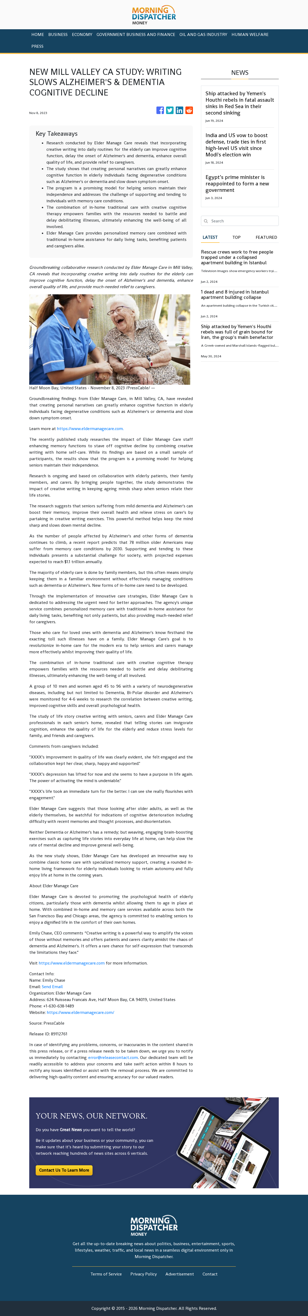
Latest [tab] (210, 237)
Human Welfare (250, 34)
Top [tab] (236, 237)
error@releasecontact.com (113, 1057)
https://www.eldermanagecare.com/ (80, 1012)
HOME (37, 34)
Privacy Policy (143, 1274)
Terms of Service (106, 1274)
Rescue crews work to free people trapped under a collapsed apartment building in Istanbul (237, 257)
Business (58, 34)
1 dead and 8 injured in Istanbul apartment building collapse (235, 294)
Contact (210, 1274)
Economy (82, 34)
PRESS (37, 46)
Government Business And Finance (136, 34)
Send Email (52, 986)
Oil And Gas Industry (203, 34)
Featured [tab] (266, 237)
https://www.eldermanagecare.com (90, 428)
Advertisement (179, 1274)
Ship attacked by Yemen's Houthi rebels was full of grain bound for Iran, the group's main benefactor (237, 331)
